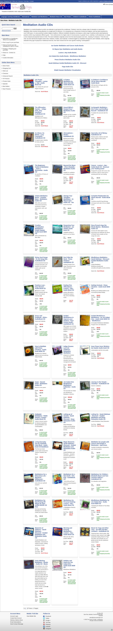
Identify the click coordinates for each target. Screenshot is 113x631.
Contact (32, 1)
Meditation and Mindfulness (39, 17)
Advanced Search (6, 30)
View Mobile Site (31, 616)
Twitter (47, 618)
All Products (6, 78)
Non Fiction (67, 17)
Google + (48, 620)
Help (4, 55)
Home (1, 1)
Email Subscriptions (15, 622)
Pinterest (48, 624)
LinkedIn (48, 626)
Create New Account (15, 618)
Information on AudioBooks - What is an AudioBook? (10, 39)
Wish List (15, 1)
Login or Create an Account (106, 1)
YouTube (48, 622)
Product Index (6, 81)
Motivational (25, 17)
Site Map (26, 1)
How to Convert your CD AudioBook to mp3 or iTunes (10, 45)
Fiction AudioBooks (94, 17)
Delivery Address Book (16, 620)
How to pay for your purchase (11, 42)
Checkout (20, 1)
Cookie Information (8, 57)
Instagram (48, 628)
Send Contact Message (16, 624)
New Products (7, 89)
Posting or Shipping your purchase (9, 49)
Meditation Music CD (56, 17)
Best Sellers (6, 86)
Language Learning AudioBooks (10, 17)
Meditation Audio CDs (15, 20)
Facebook (48, 616)
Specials (5, 84)
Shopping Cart (7, 1)
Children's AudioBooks (80, 17)
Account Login (14, 616)
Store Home (3, 20)
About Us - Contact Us (9, 52)
